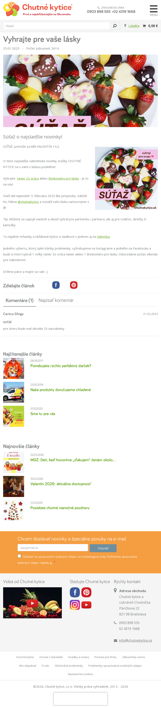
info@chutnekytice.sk (135, 640)
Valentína (103, 236)
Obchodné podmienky (69, 666)
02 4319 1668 (124, 11)
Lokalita (134, 26)
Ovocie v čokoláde (51, 657)
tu (51, 563)
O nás (45, 666)
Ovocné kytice (25, 657)
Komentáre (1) (20, 300)
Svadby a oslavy (78, 657)
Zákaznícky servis (133, 657)
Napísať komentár (56, 300)
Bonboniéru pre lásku (63, 178)
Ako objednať (27, 666)
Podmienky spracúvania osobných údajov (115, 666)
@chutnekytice (28, 202)
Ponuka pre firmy (106, 657)
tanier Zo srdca (28, 178)
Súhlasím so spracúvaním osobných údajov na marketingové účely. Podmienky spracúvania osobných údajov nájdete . (77, 559)
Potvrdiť (103, 548)
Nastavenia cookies (80, 674)
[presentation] (80, 699)
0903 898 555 (98, 11)
